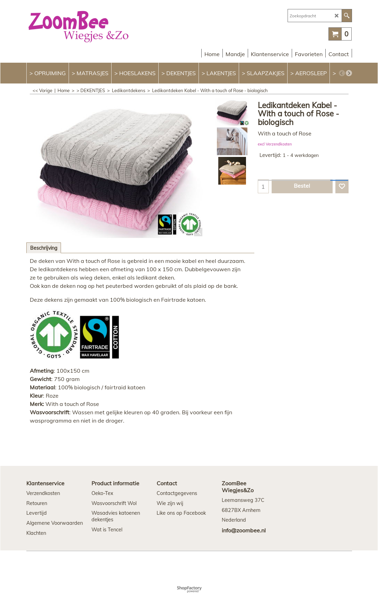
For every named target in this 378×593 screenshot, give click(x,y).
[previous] (342, 73)
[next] (349, 73)
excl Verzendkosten (275, 144)
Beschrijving (43, 248)
